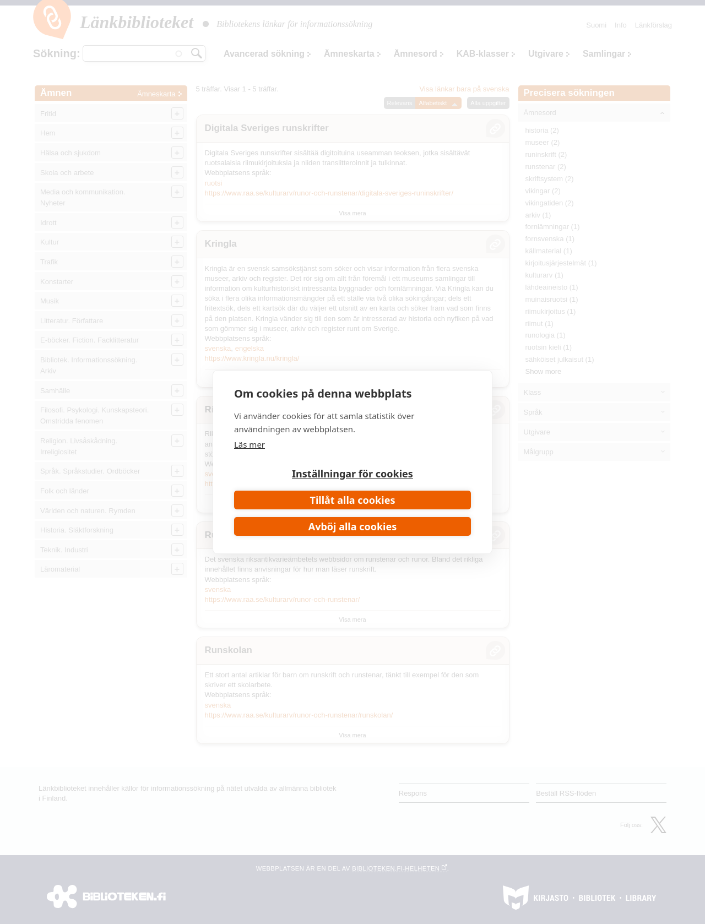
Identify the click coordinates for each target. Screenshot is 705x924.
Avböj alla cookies (352, 526)
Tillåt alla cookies (352, 500)
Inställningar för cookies (352, 473)
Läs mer (249, 444)
